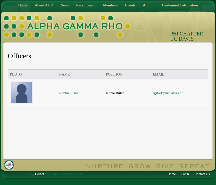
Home (22, 5)
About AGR (44, 5)
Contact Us (202, 174)
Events (130, 5)
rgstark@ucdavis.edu (168, 93)
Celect (39, 174)
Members (110, 5)
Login (185, 174)
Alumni (148, 5)
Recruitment (85, 5)
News (65, 5)
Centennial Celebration (180, 5)
